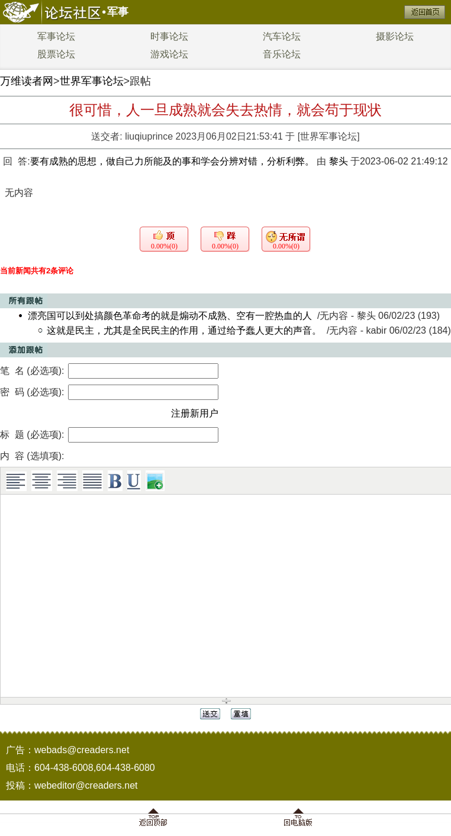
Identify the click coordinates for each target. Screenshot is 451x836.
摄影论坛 (395, 36)
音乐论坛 (282, 54)
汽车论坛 (282, 36)
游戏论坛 (169, 54)
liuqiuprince (149, 136)
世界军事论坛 (92, 81)
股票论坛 (56, 54)
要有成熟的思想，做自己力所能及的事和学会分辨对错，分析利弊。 (173, 161)
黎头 (338, 161)
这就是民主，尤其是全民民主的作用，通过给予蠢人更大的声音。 (184, 330)
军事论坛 (56, 36)
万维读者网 (26, 81)
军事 (117, 12)
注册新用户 (194, 413)
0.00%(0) (164, 246)
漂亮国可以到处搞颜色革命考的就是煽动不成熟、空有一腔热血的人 (170, 316)
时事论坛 (169, 36)
